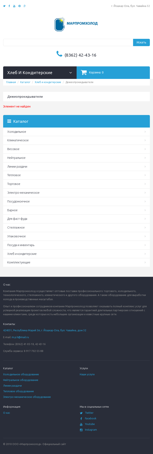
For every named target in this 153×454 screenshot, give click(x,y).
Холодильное (16, 131)
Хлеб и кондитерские (48, 82)
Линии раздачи (17, 166)
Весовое (13, 149)
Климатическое (18, 140)
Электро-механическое (23, 192)
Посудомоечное (18, 201)
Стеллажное (16, 227)
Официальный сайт (54, 444)
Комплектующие (18, 262)
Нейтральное (16, 157)
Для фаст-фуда (17, 218)
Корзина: (92, 72)
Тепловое (14, 175)
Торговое (13, 184)
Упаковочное (16, 236)
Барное (12, 210)
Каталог (25, 82)
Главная (11, 82)
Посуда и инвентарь (20, 245)
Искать (141, 42)
